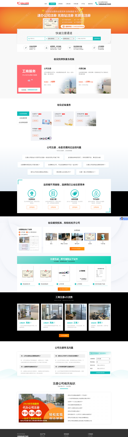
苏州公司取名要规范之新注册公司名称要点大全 (80, 405)
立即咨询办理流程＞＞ (77, 233)
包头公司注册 (23, 423)
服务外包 (66, 422)
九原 (26, 433)
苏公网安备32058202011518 (50, 433)
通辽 (48, 432)
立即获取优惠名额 (100, 357)
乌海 (40, 432)
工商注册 (52, 4)
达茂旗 (39, 433)
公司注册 (90, 420)
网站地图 (57, 436)
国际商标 (42, 422)
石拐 (108, 432)
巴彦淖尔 (65, 432)
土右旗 (30, 433)
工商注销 (68, 4)
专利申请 (42, 426)
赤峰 (44, 432)
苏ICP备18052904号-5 (42, 436)
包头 (36, 432)
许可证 (83, 4)
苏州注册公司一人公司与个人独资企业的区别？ (80, 398)
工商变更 (60, 4)
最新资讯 (90, 4)
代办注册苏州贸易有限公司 (75, 389)
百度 (18, 423)
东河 (95, 432)
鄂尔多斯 (53, 432)
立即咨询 (31, 191)
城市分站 (49, 436)
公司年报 (90, 427)
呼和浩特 (31, 432)
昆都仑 (100, 432)
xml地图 (53, 436)
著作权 (42, 427)
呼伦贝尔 (59, 432)
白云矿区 (21, 433)
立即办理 (35, 122)
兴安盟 (77, 432)
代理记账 (76, 4)
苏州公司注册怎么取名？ (74, 395)
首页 (46, 4)
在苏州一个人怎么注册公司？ (75, 386)
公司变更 (90, 422)
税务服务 (66, 424)
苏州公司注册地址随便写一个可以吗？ (77, 379)
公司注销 (90, 424)
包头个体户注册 (34, 423)
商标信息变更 (43, 424)
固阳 (35, 433)
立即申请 (97, 39)
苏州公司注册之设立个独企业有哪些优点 (78, 402)
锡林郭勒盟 (83, 432)
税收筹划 (66, 427)
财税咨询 (66, 426)
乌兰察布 (71, 432)
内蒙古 (25, 432)
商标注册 (42, 420)
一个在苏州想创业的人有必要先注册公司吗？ (79, 382)
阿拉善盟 (90, 432)
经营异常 (90, 426)
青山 (104, 432)
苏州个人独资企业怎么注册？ (75, 392)
